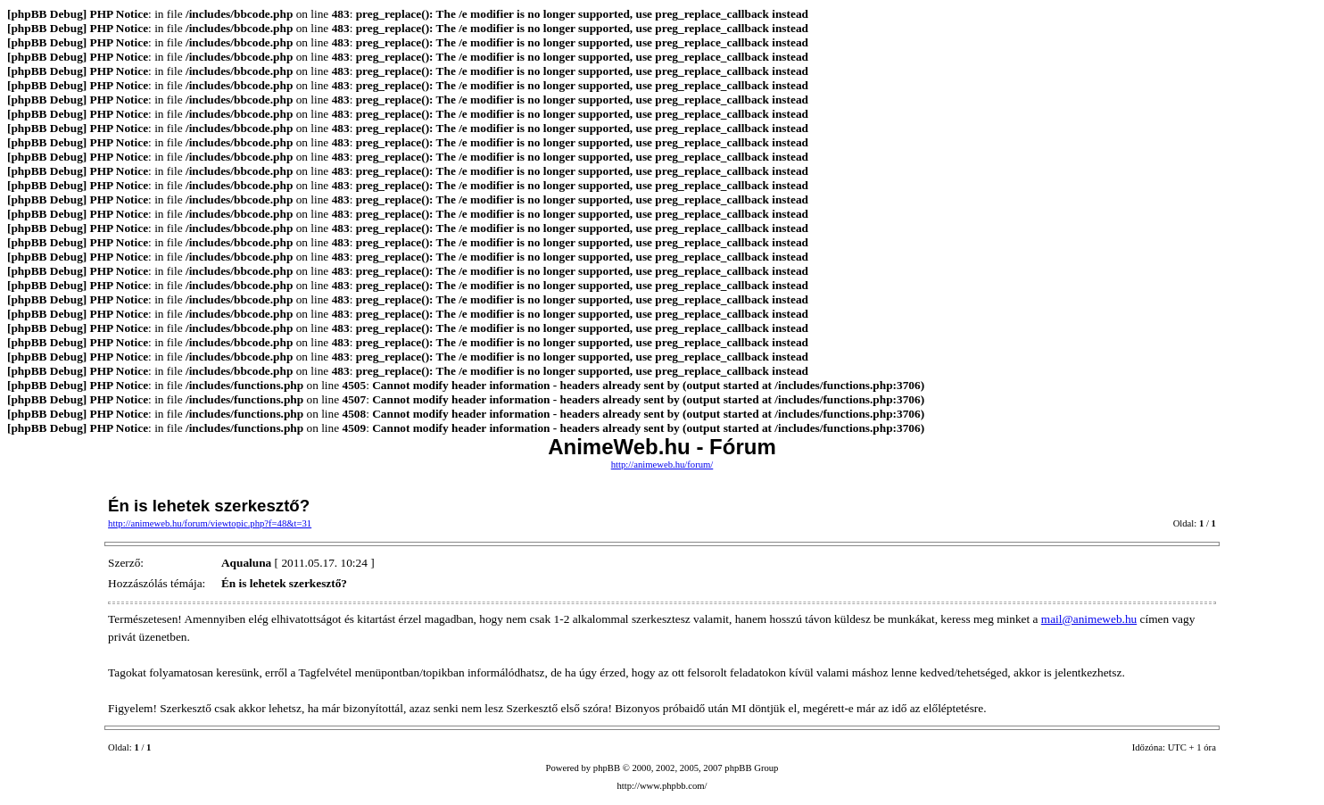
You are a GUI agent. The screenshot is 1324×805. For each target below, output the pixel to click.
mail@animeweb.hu (1089, 619)
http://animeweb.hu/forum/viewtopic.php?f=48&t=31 (209, 523)
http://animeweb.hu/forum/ (662, 464)
